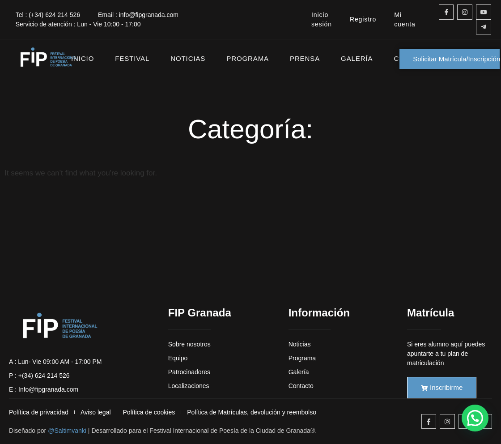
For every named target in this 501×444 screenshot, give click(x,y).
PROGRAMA (247, 58)
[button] (475, 418)
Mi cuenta (404, 19)
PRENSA (305, 58)
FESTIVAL (132, 58)
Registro (363, 19)
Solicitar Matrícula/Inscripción (456, 59)
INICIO (82, 58)
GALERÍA (357, 58)
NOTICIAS (187, 58)
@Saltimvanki (67, 430)
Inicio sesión (321, 19)
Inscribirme (442, 387)
